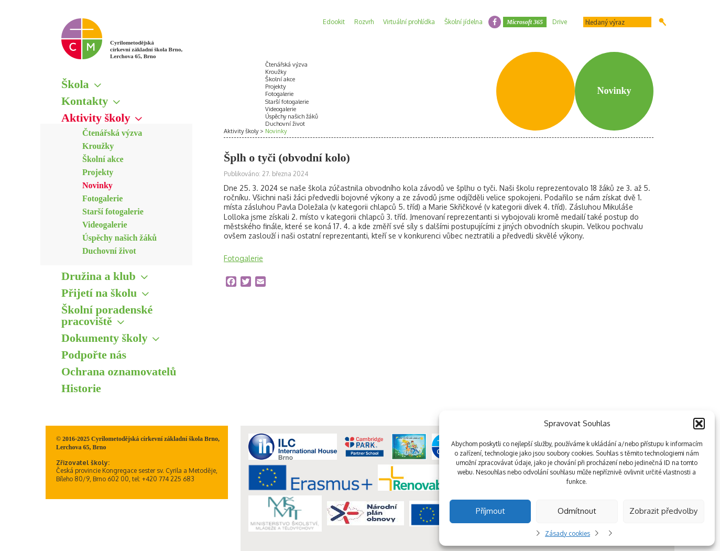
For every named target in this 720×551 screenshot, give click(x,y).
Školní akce (103, 159)
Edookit (334, 22)
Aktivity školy (95, 117)
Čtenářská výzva (112, 132)
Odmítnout (577, 511)
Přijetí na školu (99, 292)
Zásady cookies (567, 533)
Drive (559, 22)
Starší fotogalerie (113, 211)
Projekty (97, 172)
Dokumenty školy (104, 337)
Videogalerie (104, 224)
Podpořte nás (93, 354)
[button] (699, 423)
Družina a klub (98, 276)
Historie (81, 388)
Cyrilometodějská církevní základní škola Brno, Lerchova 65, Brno (146, 49)
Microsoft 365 (525, 22)
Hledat (662, 22)
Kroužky (98, 146)
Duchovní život (109, 250)
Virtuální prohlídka (409, 22)
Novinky (97, 185)
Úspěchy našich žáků (119, 237)
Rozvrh (364, 22)
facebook (494, 22)
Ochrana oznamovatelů (118, 371)
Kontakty (84, 100)
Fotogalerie (102, 198)
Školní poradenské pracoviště (106, 315)
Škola (75, 84)
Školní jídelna (463, 22)
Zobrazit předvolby (663, 511)
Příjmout (490, 511)
